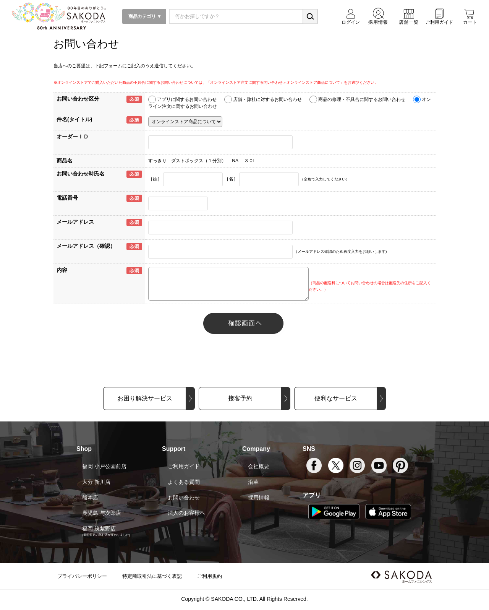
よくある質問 (184, 482)
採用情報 (258, 498)
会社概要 (258, 466)
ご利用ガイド (184, 466)
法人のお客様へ (186, 513)
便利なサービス (335, 398)
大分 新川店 (96, 482)
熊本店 (90, 498)
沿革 (253, 482)
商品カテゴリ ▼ (144, 16)
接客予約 (240, 398)
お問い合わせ (184, 498)
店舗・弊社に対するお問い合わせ (267, 99)
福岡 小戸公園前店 (104, 466)
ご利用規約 (209, 576)
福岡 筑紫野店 (99, 528)
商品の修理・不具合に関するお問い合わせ (361, 99)
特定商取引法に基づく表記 (152, 576)
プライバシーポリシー (82, 576)
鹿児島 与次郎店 (101, 513)
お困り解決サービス (144, 398)
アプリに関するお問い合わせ (187, 99)
